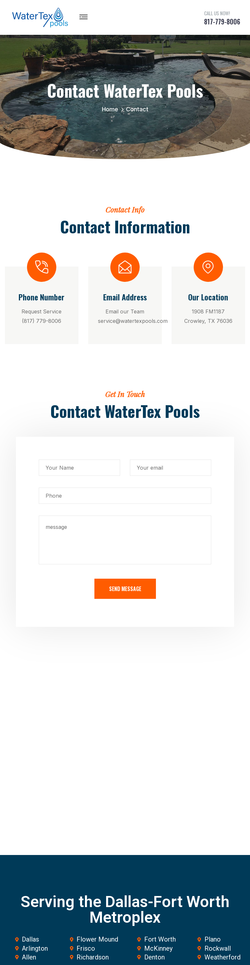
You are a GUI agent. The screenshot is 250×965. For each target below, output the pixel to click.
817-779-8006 (222, 21)
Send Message (125, 589)
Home (111, 109)
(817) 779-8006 (41, 321)
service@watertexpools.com (133, 321)
